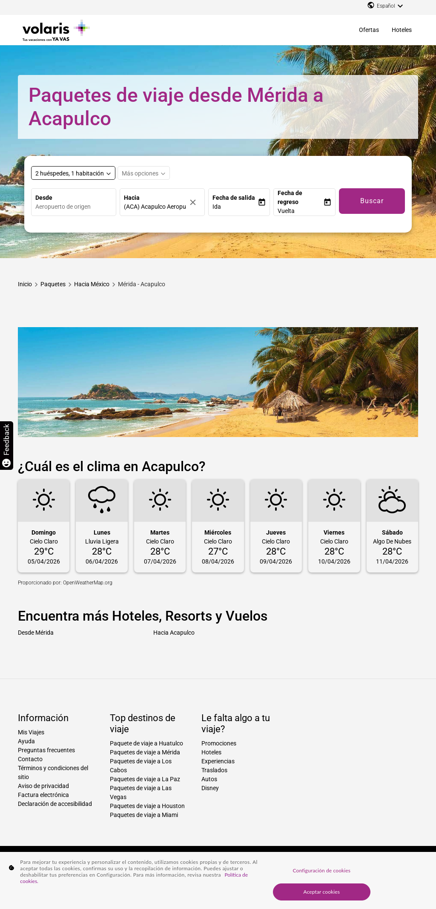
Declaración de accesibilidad (55, 803)
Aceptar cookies (322, 892)
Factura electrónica (43, 794)
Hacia (132, 197)
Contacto (30, 759)
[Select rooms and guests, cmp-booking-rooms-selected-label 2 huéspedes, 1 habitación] (73, 173)
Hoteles (402, 29)
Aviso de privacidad (43, 785)
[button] (235, 206)
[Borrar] (195, 202)
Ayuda (26, 741)
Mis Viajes (31, 732)
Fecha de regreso (290, 197)
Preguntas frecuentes (46, 750)
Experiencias (218, 761)
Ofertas (369, 29)
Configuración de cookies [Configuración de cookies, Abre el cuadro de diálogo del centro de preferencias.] (321, 870)
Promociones (218, 743)
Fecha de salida (233, 197)
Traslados (214, 770)
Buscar (372, 201)
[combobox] (75, 206)
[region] (218, 880)
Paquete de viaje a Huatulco (146, 743)
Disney (210, 788)
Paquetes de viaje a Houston (147, 806)
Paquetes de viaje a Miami (144, 814)
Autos (209, 779)
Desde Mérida (36, 632)
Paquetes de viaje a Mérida (145, 752)
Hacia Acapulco (174, 632)
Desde (43, 197)
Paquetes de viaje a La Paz (145, 779)
